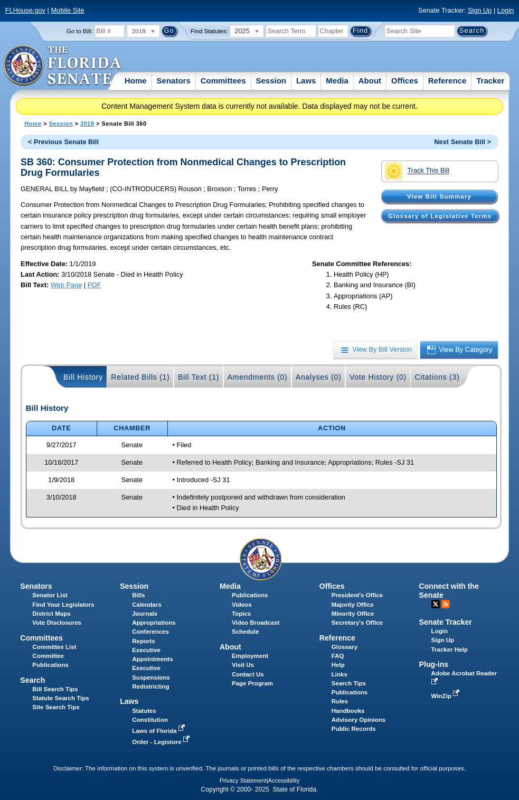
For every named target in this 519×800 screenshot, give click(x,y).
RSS (445, 604)
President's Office (357, 595)
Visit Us (243, 665)
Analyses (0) (319, 377)
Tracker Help (449, 649)
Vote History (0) (378, 377)
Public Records (354, 729)
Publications (250, 595)
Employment (250, 656)
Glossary (344, 647)
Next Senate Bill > (462, 142)
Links (339, 674)
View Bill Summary (439, 196)
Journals (144, 613)
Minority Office (353, 613)
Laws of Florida (159, 731)
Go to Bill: (80, 31)
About (369, 80)
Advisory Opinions (358, 720)
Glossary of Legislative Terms (440, 216)
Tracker (490, 80)
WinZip (446, 696)
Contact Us (248, 674)
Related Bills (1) (140, 377)
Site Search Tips (55, 707)
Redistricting (150, 686)
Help (338, 665)
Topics (241, 613)
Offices (404, 80)
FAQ (338, 656)
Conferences (150, 631)
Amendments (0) (258, 377)
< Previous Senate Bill (63, 142)
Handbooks (348, 711)
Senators (174, 80)
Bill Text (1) (198, 377)
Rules (340, 701)
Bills (138, 595)
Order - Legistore (162, 742)
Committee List (54, 647)
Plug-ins (434, 664)
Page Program (252, 683)
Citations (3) (436, 377)
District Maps (51, 613)
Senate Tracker (445, 622)
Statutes (144, 711)
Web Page (66, 285)
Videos (242, 604)
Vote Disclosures (56, 622)
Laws (306, 80)
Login (505, 10)
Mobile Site (67, 10)
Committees (223, 80)
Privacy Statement (243, 780)
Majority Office (353, 604)
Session (271, 80)
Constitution (150, 720)
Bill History (83, 377)
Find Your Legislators (63, 604)
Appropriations (154, 622)
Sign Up (480, 10)
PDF (94, 285)
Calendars (147, 604)
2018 (87, 123)
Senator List (50, 595)
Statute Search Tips (60, 698)
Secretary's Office (357, 622)
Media (337, 80)
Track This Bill (417, 171)
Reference (447, 80)
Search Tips (349, 683)
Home (136, 80)
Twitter (435, 604)
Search (32, 680)
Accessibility (284, 780)
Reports (143, 641)
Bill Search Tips (55, 689)
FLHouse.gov (25, 10)
